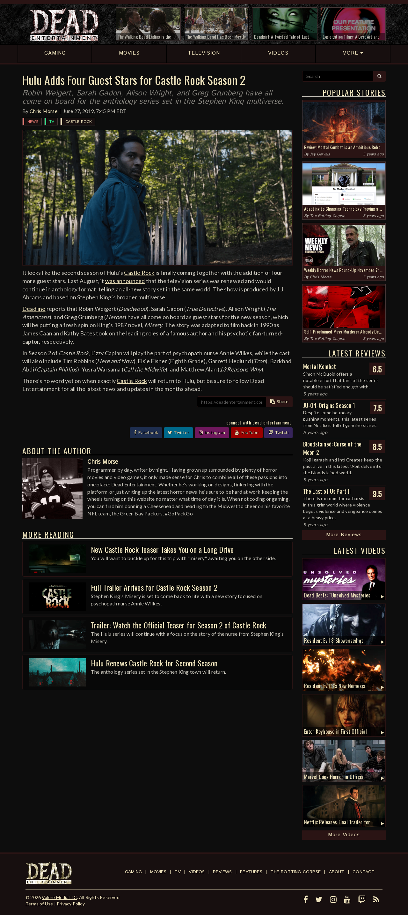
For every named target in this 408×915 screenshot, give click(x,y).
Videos (197, 872)
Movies (158, 872)
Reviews (222, 872)
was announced (125, 280)
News (32, 121)
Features (251, 872)
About (337, 872)
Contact (364, 872)
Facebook (146, 433)
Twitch (278, 433)
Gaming (133, 872)
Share (279, 402)
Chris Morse (43, 111)
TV (51, 121)
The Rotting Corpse (327, 216)
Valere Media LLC (59, 897)
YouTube (247, 433)
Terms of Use (39, 903)
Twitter (178, 433)
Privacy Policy (71, 903)
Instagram (212, 433)
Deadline (34, 308)
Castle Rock (78, 121)
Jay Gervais (320, 154)
